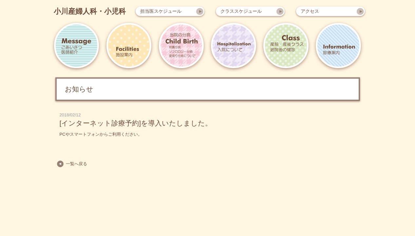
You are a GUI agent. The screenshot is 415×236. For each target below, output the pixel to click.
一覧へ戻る (76, 163)
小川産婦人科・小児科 (90, 11)
